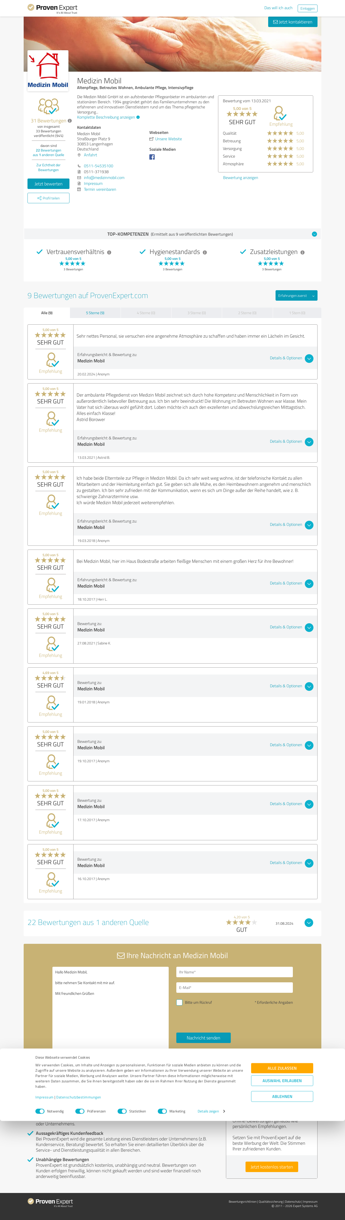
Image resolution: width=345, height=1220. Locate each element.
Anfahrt (90, 155)
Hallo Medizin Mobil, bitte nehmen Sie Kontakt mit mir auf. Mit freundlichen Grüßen (110, 1011)
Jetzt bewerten (49, 184)
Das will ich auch (278, 7)
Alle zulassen (282, 1167)
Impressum (44, 1196)
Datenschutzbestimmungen (78, 1196)
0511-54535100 (98, 166)
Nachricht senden (203, 1038)
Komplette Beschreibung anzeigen (107, 117)
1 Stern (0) (297, 312)
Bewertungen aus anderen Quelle (48, 152)
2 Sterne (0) (247, 312)
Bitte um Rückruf (198, 1002)
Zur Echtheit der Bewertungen (48, 167)
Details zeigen (208, 1210)
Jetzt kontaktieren (292, 22)
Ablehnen (282, 1196)
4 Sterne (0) (146, 312)
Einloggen (307, 8)
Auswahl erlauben (282, 1180)
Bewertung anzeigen (240, 177)
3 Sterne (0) (197, 312)
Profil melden (78, 1078)
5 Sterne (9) (95, 312)
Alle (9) (46, 312)
